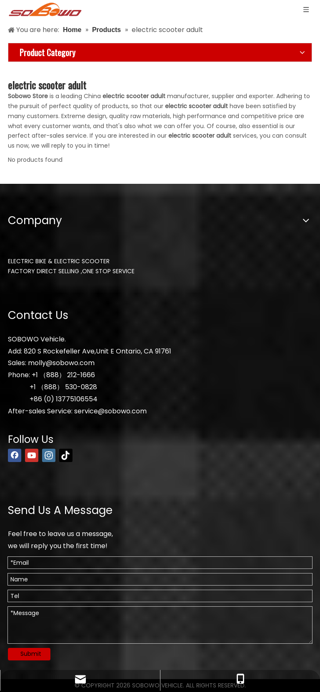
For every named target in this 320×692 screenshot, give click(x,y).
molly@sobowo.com (61, 363)
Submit (30, 654)
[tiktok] (65, 455)
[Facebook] (14, 455)
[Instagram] (48, 455)
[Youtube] (31, 455)
